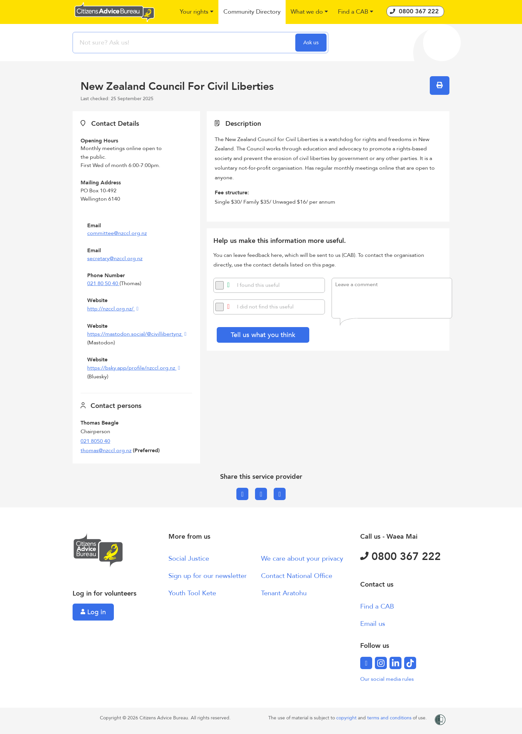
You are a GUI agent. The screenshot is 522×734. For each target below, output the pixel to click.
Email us (372, 623)
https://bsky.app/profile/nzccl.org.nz (131, 368)
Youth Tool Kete (192, 593)
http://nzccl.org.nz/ (111, 308)
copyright (347, 718)
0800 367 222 (400, 556)
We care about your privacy (302, 558)
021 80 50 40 (103, 283)
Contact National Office (296, 575)
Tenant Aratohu (284, 593)
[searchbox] (184, 43)
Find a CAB (377, 606)
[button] (196, 12)
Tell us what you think (263, 334)
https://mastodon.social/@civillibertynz (135, 334)
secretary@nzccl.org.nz (114, 258)
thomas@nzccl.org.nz (106, 450)
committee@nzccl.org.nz (117, 233)
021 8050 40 (95, 441)
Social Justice (188, 558)
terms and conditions (390, 718)
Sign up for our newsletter (207, 575)
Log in (93, 612)
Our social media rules (387, 679)
